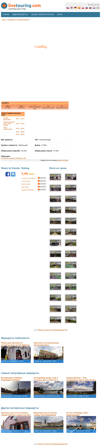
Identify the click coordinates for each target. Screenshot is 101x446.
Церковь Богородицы (7, 118)
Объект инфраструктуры (42, 14)
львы (4, 20)
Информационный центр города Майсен (9, 123)
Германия (11, 20)
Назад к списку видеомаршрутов (52, 330)
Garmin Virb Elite (63, 160)
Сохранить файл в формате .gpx (13, 158)
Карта (59, 14)
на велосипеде (23, 20)
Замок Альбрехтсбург (7, 128)
